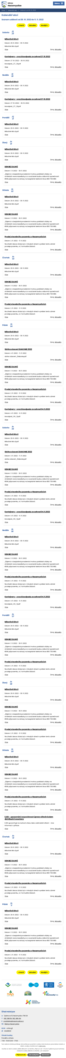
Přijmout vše (21, 1055)
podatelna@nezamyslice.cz (14, 1021)
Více (6, 49)
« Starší (21, 25)
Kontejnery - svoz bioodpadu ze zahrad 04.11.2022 (27, 409)
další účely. (42, 1046)
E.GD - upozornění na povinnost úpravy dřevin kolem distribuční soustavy (29, 818)
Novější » (44, 25)
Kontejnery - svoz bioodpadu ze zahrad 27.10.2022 (27, 56)
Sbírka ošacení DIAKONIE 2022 (18, 349)
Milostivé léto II (11, 39)
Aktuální (32, 25)
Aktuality (58, 49)
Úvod (3, 10)
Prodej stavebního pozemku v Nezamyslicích (25, 236)
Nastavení (46, 1055)
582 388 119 (8, 1018)
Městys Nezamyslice (12, 1024)
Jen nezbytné (34, 1055)
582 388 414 (16, 1018)
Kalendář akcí (12, 10)
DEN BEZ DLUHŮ (11, 166)
